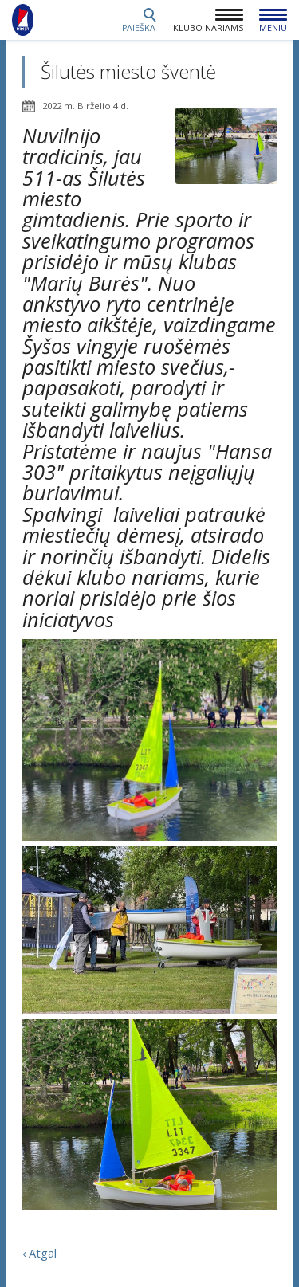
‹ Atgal (39, 1253)
